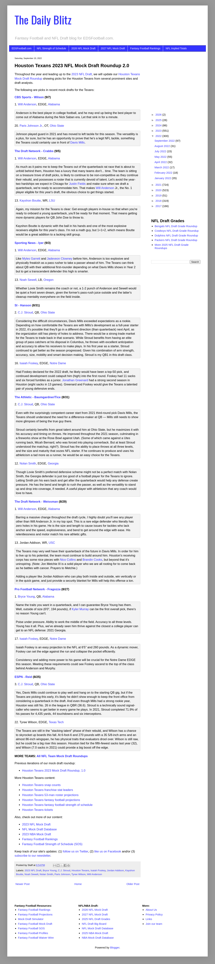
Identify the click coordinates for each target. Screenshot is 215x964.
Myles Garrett (31, 258)
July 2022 (161, 151)
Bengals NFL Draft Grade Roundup (176, 226)
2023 (158, 130)
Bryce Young (26, 596)
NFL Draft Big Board (94, 923)
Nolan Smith (28, 463)
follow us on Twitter (75, 851)
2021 (158, 184)
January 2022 (163, 178)
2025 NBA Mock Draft (95, 933)
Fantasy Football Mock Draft (35, 923)
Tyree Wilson (78, 874)
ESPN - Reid (23, 676)
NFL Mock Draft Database (39, 829)
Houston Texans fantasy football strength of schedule (57, 804)
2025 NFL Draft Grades (96, 919)
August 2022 (163, 146)
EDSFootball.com (22, 48)
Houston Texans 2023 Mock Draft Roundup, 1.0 (53, 770)
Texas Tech (56, 722)
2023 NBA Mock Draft (36, 834)
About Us (151, 909)
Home (78, 883)
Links (149, 919)
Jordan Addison (115, 870)
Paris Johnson (62, 874)
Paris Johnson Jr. (31, 125)
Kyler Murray (80, 609)
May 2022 (161, 156)
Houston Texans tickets (37, 809)
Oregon (49, 279)
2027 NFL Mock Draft (113, 48)
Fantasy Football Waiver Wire (36, 937)
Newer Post (22, 883)
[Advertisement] (175, 80)
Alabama (54, 104)
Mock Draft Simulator (31, 919)
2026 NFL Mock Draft (83, 48)
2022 (158, 135)
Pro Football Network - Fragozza (37, 589)
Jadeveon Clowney (59, 258)
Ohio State (57, 125)
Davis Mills (77, 142)
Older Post (132, 883)
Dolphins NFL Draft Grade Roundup (176, 235)
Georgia (53, 463)
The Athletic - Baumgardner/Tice (38, 397)
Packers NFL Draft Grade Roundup (176, 240)
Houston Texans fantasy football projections (51, 800)
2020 (158, 190)
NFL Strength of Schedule (51, 48)
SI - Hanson (23, 305)
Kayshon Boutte (30, 200)
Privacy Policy (154, 914)
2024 (158, 125)
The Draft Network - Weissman (36, 501)
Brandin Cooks (92, 559)
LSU (52, 200)
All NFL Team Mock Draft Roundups (62, 756)
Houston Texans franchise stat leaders (47, 789)
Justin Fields (77, 183)
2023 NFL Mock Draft (36, 824)
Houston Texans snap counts (41, 785)
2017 (158, 206)
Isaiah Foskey (29, 363)
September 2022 (165, 140)
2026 (158, 114)
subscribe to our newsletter (32, 855)
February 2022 (164, 172)
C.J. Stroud (25, 312)
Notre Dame (58, 363)
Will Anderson (27, 104)
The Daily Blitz (43, 19)
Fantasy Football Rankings (145, 48)
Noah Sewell (28, 279)
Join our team (154, 923)
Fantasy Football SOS (31, 928)
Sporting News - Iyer (29, 242)
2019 (158, 195)
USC (52, 542)
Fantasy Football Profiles (33, 933)
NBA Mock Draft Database (98, 937)
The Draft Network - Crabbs (34, 151)
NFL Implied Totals (176, 48)
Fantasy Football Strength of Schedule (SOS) (52, 844)
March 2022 (162, 167)
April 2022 (161, 162)
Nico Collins (68, 559)
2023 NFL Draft (81, 74)
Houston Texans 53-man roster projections (50, 795)
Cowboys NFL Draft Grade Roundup (177, 230)
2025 (158, 120)
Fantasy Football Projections (35, 914)
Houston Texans (80, 870)
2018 (158, 200)
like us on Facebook (107, 851)
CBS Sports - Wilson (29, 97)
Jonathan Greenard (75, 380)
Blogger (114, 947)
